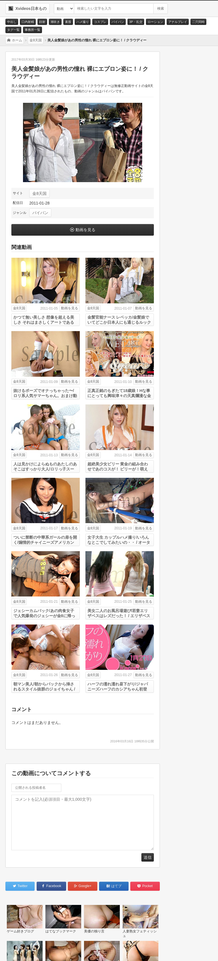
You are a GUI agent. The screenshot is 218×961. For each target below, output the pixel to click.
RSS (85, 950)
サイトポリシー (57, 950)
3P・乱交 (135, 22)
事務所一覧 (32, 29)
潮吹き (55, 22)
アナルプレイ (177, 22)
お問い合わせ (23, 950)
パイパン (118, 22)
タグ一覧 (13, 29)
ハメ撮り (82, 22)
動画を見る (85, 229)
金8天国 (39, 193)
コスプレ (100, 22)
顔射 (42, 22)
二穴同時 (198, 22)
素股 (68, 22)
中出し (11, 22)
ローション (155, 22)
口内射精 (28, 22)
